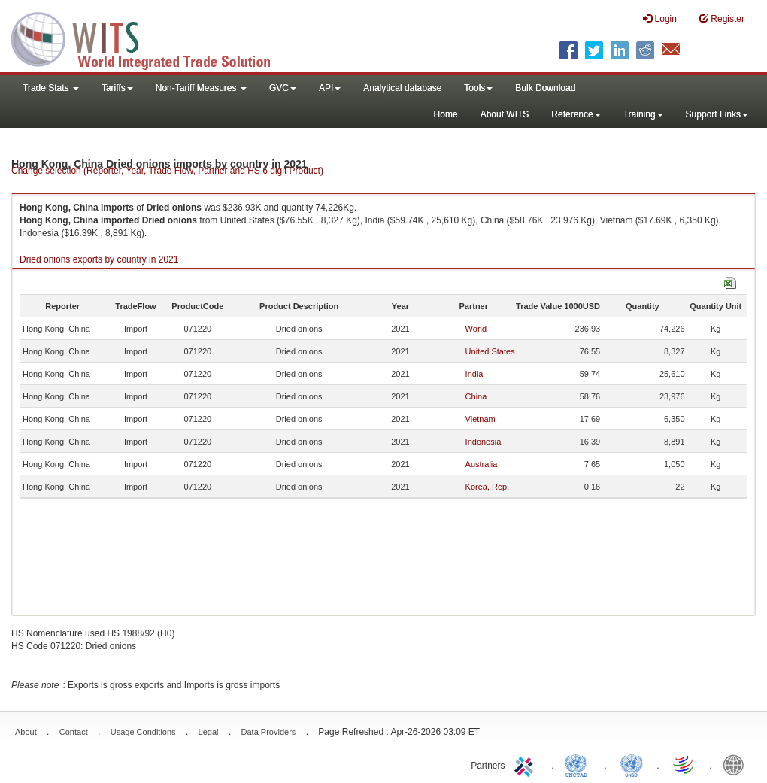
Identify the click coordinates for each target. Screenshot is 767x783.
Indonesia (483, 441)
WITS (150, 37)
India (474, 373)
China (476, 396)
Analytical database (402, 88)
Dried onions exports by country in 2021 (99, 259)
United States (490, 351)
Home (446, 114)
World (476, 328)
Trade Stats (51, 88)
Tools (478, 88)
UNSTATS (632, 764)
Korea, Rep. (487, 486)
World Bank (737, 764)
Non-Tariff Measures (201, 88)
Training (643, 114)
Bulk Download (545, 88)
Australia (481, 464)
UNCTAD (579, 764)
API (330, 88)
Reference (575, 114)
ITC (526, 764)
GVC (282, 88)
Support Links (717, 114)
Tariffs (117, 88)
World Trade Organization (684, 764)
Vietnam (480, 418)
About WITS (505, 114)
